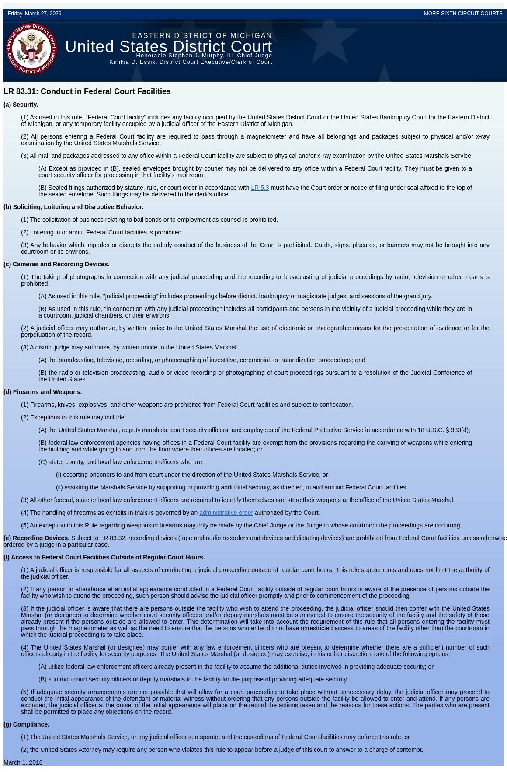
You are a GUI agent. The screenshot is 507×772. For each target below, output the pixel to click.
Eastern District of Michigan (202, 35)
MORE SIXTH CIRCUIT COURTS (463, 13)
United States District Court (168, 47)
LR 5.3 (260, 187)
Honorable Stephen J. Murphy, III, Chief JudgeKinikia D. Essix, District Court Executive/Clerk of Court (190, 58)
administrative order (226, 512)
